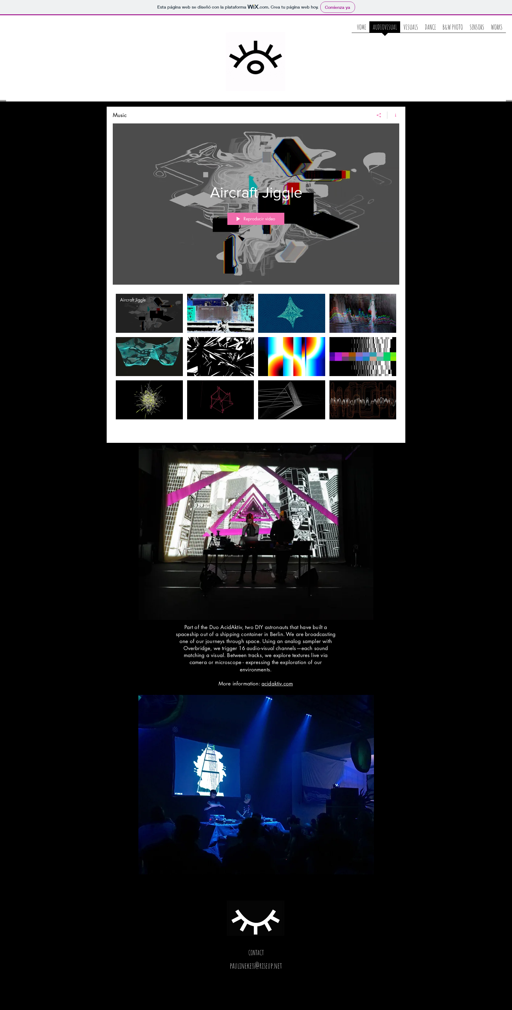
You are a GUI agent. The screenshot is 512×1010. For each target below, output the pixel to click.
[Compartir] (379, 115)
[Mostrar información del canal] (393, 115)
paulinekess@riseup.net (256, 965)
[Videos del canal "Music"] (256, 364)
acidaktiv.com (277, 683)
